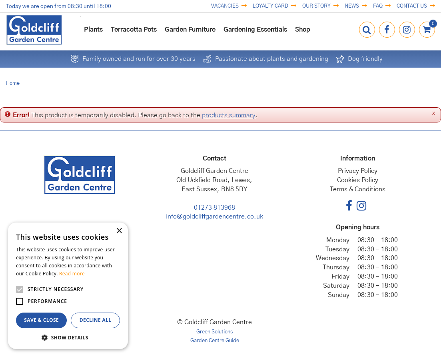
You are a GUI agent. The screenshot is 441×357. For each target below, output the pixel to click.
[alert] (68, 286)
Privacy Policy (357, 171)
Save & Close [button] (41, 320)
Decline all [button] (96, 320)
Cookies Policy (357, 180)
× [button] (119, 231)
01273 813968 (214, 208)
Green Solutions (214, 332)
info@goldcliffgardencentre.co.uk (214, 216)
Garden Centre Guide (214, 340)
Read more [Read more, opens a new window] (72, 273)
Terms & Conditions (357, 189)
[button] (68, 337)
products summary (228, 115)
